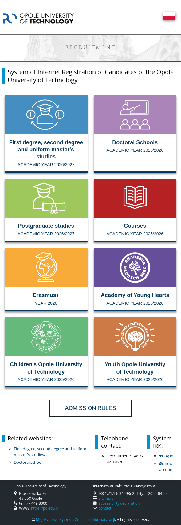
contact (105, 508)
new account (166, 466)
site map (106, 498)
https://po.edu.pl (45, 508)
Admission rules (90, 408)
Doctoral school (28, 462)
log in (166, 456)
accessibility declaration (119, 503)
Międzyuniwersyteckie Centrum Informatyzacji (75, 519)
